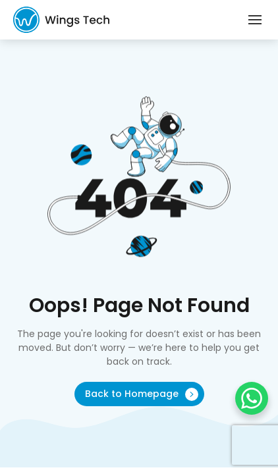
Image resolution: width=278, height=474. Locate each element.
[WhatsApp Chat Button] (251, 398)
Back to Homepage (141, 394)
